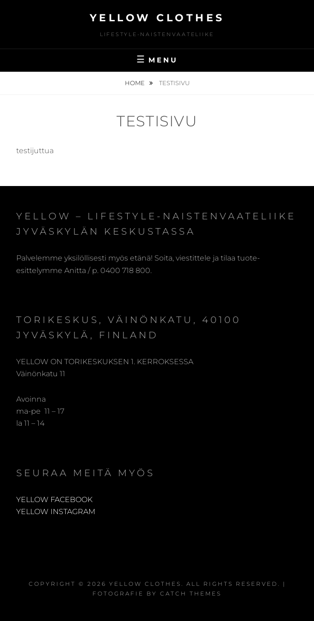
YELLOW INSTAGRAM (55, 511)
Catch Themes (191, 593)
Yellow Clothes (157, 18)
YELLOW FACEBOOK (54, 499)
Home (135, 83)
